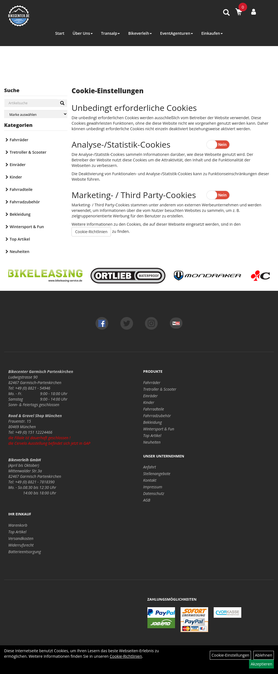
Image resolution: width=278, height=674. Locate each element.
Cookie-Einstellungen (230, 655)
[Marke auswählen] (35, 114)
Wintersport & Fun (27, 226)
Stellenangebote (157, 473)
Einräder (18, 164)
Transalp (110, 33)
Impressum (152, 486)
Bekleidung (20, 214)
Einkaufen (212, 33)
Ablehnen (263, 655)
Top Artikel (20, 239)
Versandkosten (20, 538)
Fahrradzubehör (25, 201)
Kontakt (150, 480)
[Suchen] (62, 103)
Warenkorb (17, 525)
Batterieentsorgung (24, 551)
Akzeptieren (261, 664)
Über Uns (83, 33)
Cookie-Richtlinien (91, 231)
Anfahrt (149, 467)
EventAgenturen (176, 33)
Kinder (16, 177)
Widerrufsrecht (21, 545)
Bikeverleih (140, 33)
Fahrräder (19, 139)
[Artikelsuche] (226, 12)
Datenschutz (153, 493)
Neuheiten (19, 251)
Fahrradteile (21, 189)
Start (59, 33)
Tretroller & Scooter (28, 152)
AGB (146, 500)
